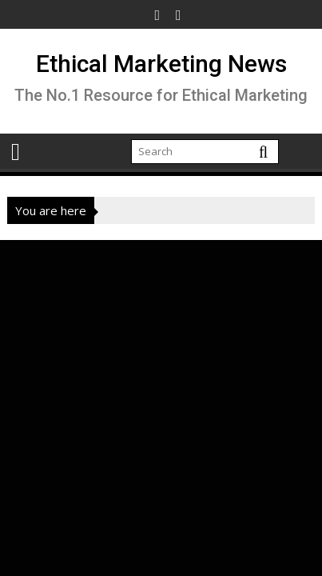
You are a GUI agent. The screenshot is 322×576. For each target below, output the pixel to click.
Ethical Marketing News (161, 64)
